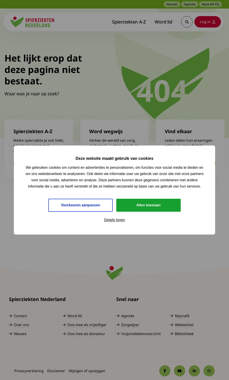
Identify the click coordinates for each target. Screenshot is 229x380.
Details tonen (114, 220)
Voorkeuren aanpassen (80, 205)
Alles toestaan (148, 205)
